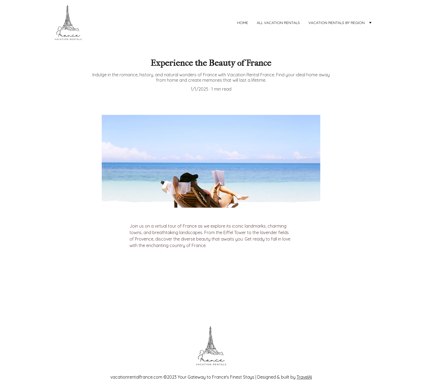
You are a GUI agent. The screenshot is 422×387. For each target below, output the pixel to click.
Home (242, 22)
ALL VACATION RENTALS (278, 22)
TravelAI (304, 377)
